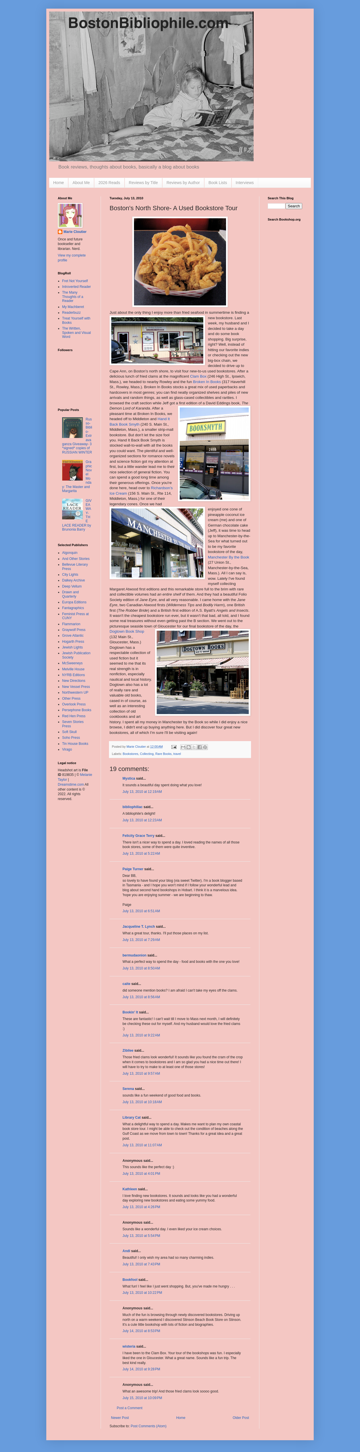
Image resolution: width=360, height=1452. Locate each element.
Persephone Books (76, 710)
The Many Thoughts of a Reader (72, 296)
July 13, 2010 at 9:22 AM (141, 1035)
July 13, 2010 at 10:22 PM (142, 1293)
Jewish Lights (72, 647)
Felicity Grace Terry (138, 836)
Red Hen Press (73, 716)
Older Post (241, 1418)
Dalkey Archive (73, 580)
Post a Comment (129, 1408)
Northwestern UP (75, 692)
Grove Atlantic (73, 636)
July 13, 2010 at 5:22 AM (141, 854)
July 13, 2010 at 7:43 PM (141, 1264)
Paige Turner (132, 869)
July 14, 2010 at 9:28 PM (141, 1369)
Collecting (147, 753)
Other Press (71, 699)
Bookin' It (130, 1012)
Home (58, 182)
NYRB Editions (73, 675)
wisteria (128, 1346)
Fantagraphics (73, 608)
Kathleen (129, 1189)
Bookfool (129, 1280)
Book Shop (127, 631)
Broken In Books (207, 382)
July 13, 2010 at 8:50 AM (141, 968)
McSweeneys (72, 663)
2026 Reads (109, 182)
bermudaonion (134, 955)
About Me (81, 182)
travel (177, 753)
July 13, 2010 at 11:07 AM (142, 1145)
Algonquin (69, 553)
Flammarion (71, 624)
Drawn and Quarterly (70, 594)
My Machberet (73, 307)
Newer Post (120, 1418)
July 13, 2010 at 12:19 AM (142, 792)
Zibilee (127, 1051)
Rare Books (163, 753)
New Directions (73, 681)
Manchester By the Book (228, 557)
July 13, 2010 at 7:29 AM (141, 940)
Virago (67, 749)
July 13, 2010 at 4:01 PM (141, 1174)
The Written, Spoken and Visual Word (76, 332)
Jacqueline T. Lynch (138, 927)
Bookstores (130, 753)
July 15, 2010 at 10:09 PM (142, 1398)
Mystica (128, 778)
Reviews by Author (183, 182)
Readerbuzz (71, 313)
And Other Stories (75, 559)
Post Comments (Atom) (148, 1426)
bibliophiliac (132, 807)
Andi (126, 1251)
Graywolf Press (73, 630)
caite (126, 984)
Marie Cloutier (75, 232)
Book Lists (217, 182)
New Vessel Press (76, 687)
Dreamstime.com (71, 785)
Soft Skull (69, 732)
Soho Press (71, 738)
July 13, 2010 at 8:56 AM (141, 997)
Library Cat (131, 1118)
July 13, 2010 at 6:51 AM (141, 911)
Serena (128, 1089)
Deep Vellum (72, 586)
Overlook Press (74, 704)
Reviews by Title (143, 182)
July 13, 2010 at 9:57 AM (141, 1074)
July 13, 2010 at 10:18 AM (142, 1102)
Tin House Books (75, 744)
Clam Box (198, 376)
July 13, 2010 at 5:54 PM (141, 1236)
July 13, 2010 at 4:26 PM (141, 1207)
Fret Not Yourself (75, 281)
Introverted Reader (76, 287)
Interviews (245, 182)
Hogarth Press (73, 642)
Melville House (73, 669)
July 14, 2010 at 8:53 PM (141, 1331)
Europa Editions (74, 602)
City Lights (70, 575)
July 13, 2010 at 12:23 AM (142, 820)
